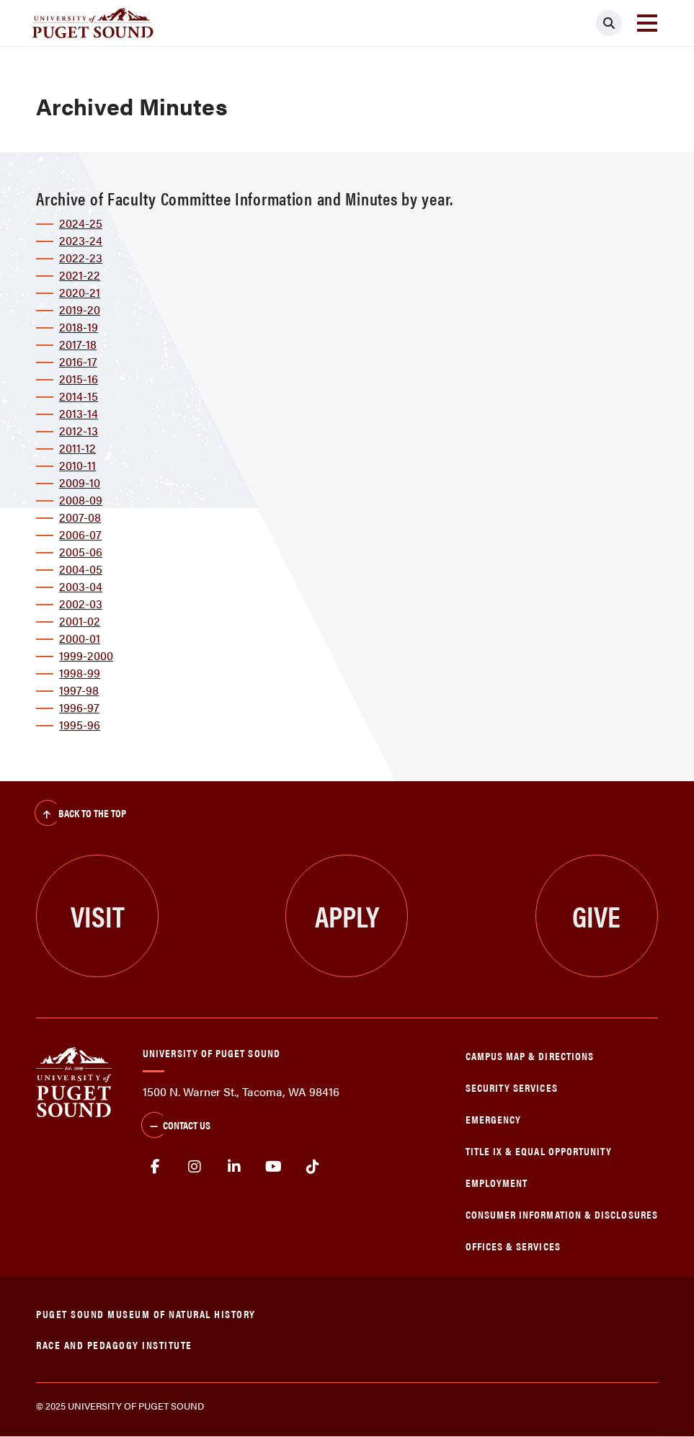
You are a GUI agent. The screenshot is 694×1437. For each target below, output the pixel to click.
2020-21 (79, 292)
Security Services (512, 1087)
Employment (497, 1182)
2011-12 (77, 448)
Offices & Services (513, 1245)
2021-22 (79, 275)
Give (596, 915)
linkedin (233, 1167)
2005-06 (80, 551)
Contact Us (175, 1126)
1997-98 (79, 690)
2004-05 (80, 569)
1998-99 (79, 672)
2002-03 (80, 603)
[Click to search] (609, 23)
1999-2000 (86, 655)
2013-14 (78, 413)
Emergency (494, 1118)
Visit (98, 915)
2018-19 (78, 327)
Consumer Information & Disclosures (562, 1214)
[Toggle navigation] (647, 23)
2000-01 (79, 638)
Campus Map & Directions (530, 1055)
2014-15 (78, 396)
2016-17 (78, 361)
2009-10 (79, 482)
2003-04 (80, 586)
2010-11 (77, 465)
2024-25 (80, 223)
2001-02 (79, 621)
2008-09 (80, 499)
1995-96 (79, 724)
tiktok (312, 1167)
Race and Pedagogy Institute (114, 1344)
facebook (155, 1167)
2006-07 (80, 534)
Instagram (195, 1167)
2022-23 (80, 257)
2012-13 (78, 430)
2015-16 (78, 378)
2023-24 (80, 240)
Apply (347, 915)
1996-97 (79, 707)
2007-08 (80, 517)
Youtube (273, 1167)
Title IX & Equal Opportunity (539, 1150)
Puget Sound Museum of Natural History (146, 1313)
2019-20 (79, 309)
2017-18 (78, 344)
